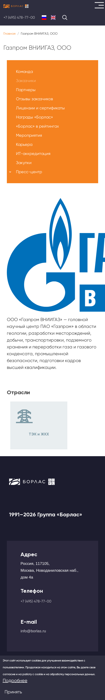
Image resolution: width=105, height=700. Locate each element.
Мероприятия (29, 135)
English (53, 17)
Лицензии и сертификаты (40, 108)
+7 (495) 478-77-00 (19, 17)
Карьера (24, 144)
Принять (13, 692)
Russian (44, 17)
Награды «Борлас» (34, 117)
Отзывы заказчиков (34, 98)
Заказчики (26, 80)
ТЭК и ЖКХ (39, 434)
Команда (24, 71)
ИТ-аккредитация (33, 153)
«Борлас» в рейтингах (37, 126)
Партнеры (26, 89)
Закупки (23, 162)
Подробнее (15, 680)
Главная (9, 33)
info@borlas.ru (33, 631)
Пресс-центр (29, 171)
